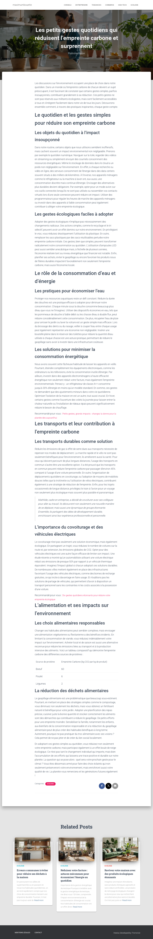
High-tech (122, 5)
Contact (38, 933)
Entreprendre (81, 5)
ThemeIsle (136, 933)
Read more (38, 900)
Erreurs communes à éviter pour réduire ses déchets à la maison (32, 874)
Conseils (67, 5)
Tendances (96, 5)
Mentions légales (22, 933)
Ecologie (134, 5)
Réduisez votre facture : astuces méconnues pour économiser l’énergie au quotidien (75, 875)
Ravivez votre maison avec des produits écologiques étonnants (120, 874)
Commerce (109, 5)
